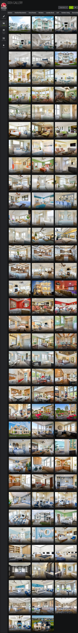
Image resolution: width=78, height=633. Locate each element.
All (71, 7)
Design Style (62, 7)
